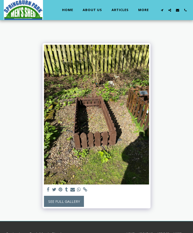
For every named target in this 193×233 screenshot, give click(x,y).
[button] (162, 10)
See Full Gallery (64, 201)
